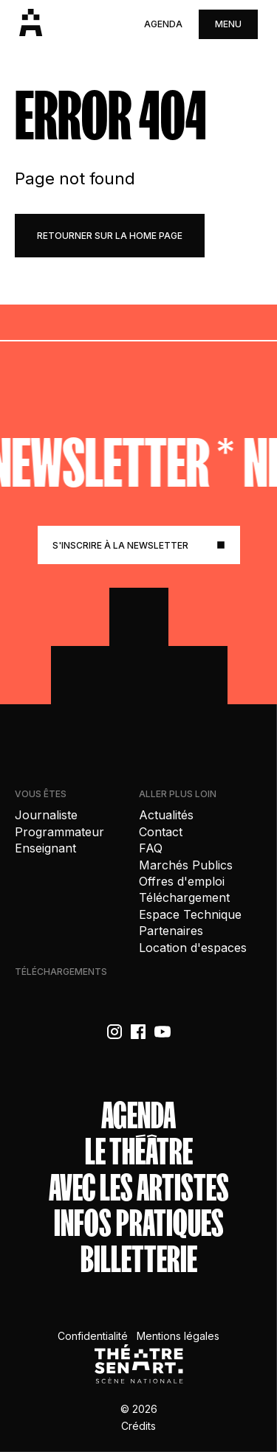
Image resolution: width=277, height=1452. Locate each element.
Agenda (163, 23)
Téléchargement (184, 897)
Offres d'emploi (182, 881)
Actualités (166, 814)
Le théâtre (139, 1152)
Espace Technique (190, 914)
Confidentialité (93, 1336)
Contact (160, 831)
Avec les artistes (139, 1188)
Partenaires (171, 930)
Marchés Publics (186, 865)
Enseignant (45, 848)
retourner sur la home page (109, 235)
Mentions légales (178, 1336)
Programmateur (59, 831)
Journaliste (46, 814)
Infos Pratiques (139, 1224)
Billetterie (139, 1260)
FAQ (151, 848)
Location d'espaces (193, 947)
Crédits (138, 1426)
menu (228, 23)
